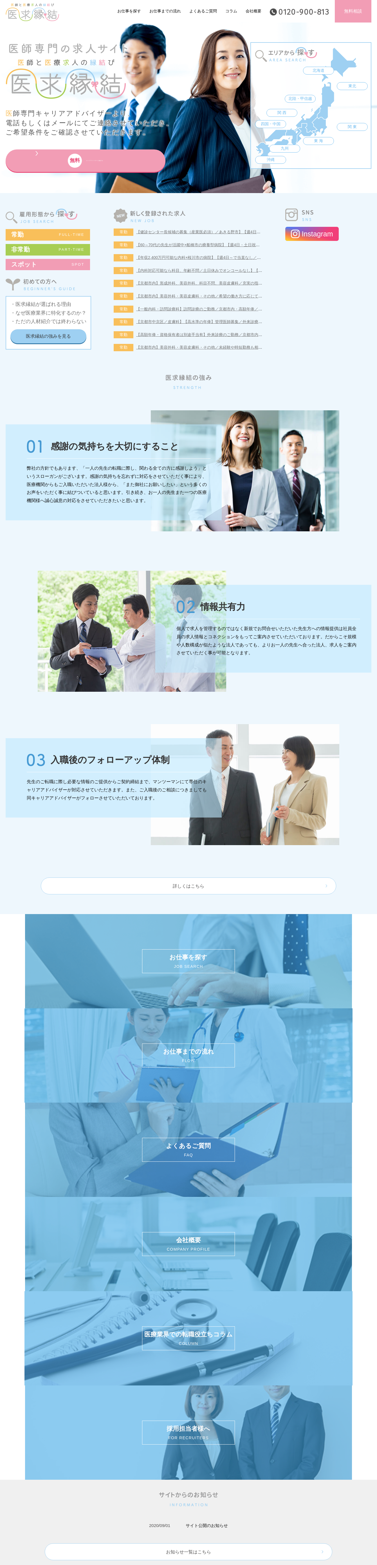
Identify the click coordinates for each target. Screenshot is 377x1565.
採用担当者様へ (263, 1350)
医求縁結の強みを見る (48, 336)
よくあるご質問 (203, 11)
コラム (231, 11)
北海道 (318, 70)
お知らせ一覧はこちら (188, 1174)
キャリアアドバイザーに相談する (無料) (263, 1320)
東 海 (318, 140)
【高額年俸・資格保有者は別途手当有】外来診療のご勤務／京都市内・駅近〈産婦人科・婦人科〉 (222, 334)
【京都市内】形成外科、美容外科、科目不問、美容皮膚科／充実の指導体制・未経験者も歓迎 (219, 283)
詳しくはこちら (188, 886)
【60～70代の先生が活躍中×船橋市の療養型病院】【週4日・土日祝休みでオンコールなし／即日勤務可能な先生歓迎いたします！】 (253, 245)
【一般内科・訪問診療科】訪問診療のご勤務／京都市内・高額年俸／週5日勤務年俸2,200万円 (219, 309)
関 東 (352, 126)
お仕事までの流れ (165, 11)
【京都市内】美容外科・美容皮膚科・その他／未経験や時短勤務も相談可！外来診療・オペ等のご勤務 (226, 347)
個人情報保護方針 (117, 1350)
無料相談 (353, 11)
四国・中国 (270, 124)
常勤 (47, 234)
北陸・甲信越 (300, 98)
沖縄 (271, 159)
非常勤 (47, 249)
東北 (352, 86)
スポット (47, 264)
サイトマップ (193, 1350)
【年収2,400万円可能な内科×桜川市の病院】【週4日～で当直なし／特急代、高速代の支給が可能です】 (228, 257)
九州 (285, 148)
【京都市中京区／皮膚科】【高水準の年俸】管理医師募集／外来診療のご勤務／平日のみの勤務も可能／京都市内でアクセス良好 (250, 321)
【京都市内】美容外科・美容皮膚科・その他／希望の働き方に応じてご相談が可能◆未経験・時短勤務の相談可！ (236, 296)
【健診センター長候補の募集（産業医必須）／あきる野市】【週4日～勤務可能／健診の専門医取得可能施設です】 (237, 232)
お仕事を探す (129, 11)
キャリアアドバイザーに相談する (69, 161)
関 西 (281, 112)
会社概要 (253, 11)
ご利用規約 (157, 1350)
